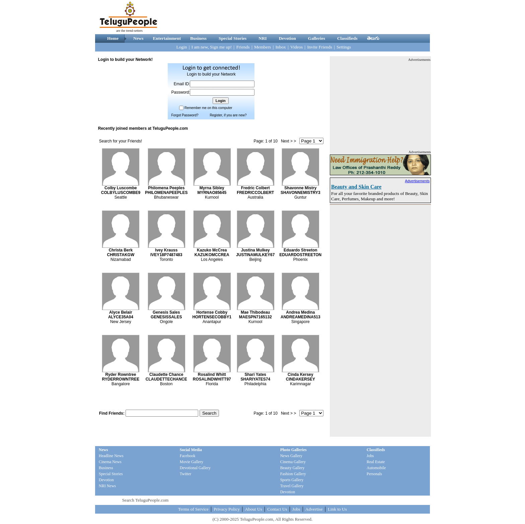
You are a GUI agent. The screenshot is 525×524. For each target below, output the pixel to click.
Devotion (287, 38)
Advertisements (417, 181)
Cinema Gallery (293, 461)
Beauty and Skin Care (356, 187)
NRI (262, 38)
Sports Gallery (292, 480)
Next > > (288, 141)
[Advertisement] (308, 17)
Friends (243, 46)
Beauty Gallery (292, 467)
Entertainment (167, 38)
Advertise (314, 509)
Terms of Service (193, 509)
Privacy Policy (227, 509)
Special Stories (232, 38)
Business (198, 38)
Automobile (376, 467)
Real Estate (376, 461)
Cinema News (110, 461)
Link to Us (337, 509)
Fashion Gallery (293, 473)
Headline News (111, 455)
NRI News (107, 486)
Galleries (316, 38)
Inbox (281, 46)
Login (181, 46)
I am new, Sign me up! (212, 46)
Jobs (370, 455)
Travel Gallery (292, 486)
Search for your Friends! (120, 141)
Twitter (185, 473)
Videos (296, 46)
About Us (253, 509)
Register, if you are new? (228, 115)
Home (113, 38)
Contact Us (277, 509)
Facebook (188, 455)
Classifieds (347, 38)
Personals (374, 473)
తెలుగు (373, 38)
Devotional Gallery (195, 467)
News (138, 38)
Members (262, 46)
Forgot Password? (184, 115)
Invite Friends (319, 46)
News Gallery (291, 455)
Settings (343, 46)
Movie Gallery (191, 461)
